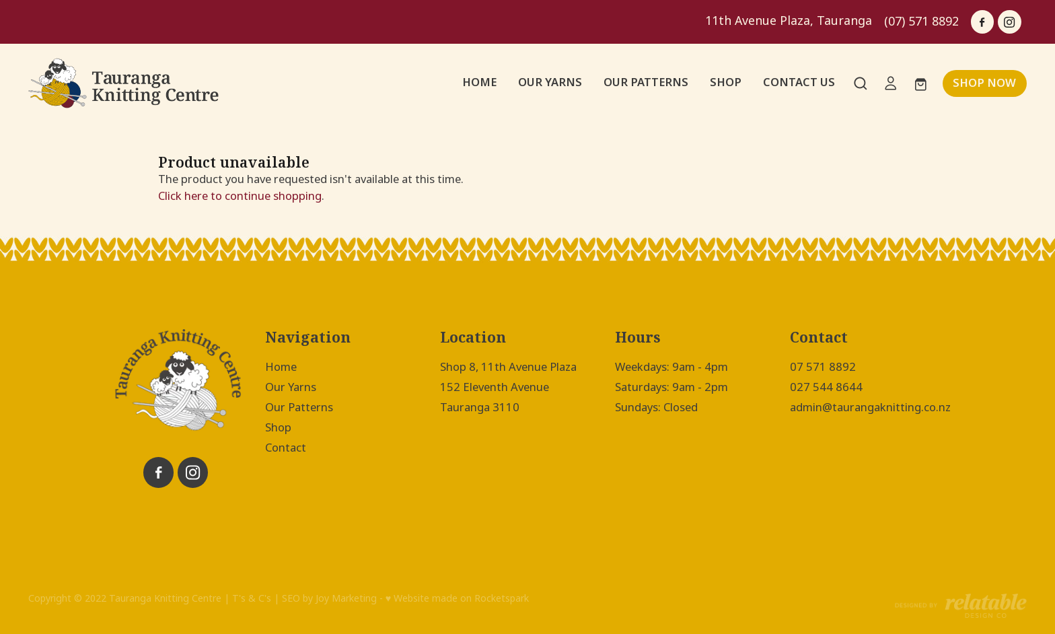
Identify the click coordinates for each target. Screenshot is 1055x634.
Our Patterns (299, 407)
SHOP (725, 82)
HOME (479, 82)
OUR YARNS (550, 82)
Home (281, 367)
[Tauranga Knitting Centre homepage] (128, 83)
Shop (278, 427)
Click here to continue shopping (240, 196)
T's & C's (251, 599)
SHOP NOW (984, 83)
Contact (285, 447)
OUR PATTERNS (646, 82)
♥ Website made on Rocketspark (457, 599)
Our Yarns (290, 387)
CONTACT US (799, 82)
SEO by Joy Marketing (329, 599)
